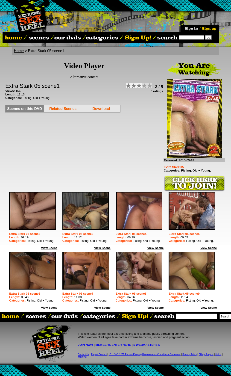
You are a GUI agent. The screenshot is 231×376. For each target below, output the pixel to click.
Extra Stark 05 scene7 (77, 293)
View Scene (49, 248)
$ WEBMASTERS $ (146, 344)
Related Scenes (62, 109)
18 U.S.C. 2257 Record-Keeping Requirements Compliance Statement (145, 354)
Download (101, 109)
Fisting (27, 98)
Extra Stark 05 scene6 (24, 293)
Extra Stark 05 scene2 (24, 234)
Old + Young (41, 98)
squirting (82, 357)
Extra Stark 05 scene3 (77, 234)
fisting (218, 354)
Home (19, 51)
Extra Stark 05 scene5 (184, 234)
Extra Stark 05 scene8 (131, 293)
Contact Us (83, 354)
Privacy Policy (189, 354)
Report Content (99, 354)
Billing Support (206, 354)
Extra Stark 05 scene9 (184, 293)
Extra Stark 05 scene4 (131, 234)
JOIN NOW (85, 344)
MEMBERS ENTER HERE (113, 344)
